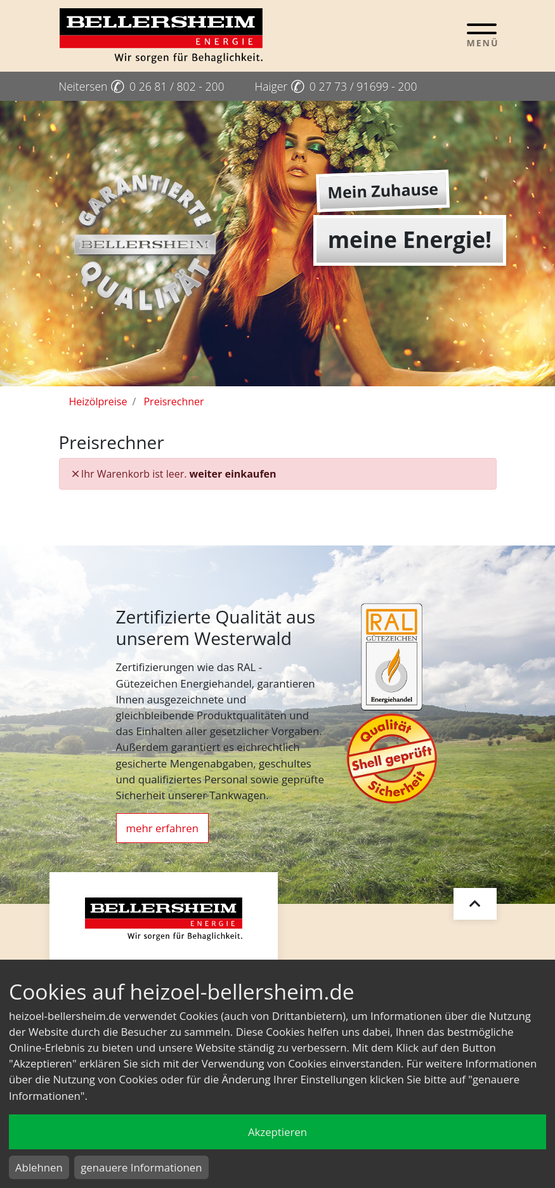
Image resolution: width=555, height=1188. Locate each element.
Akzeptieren (277, 1132)
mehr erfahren (162, 828)
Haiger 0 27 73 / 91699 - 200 (336, 86)
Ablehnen (39, 1167)
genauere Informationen (141, 1167)
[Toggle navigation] (481, 35)
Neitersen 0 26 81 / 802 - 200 (142, 86)
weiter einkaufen (233, 474)
